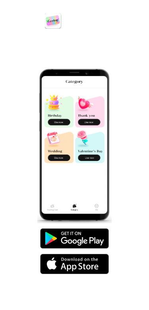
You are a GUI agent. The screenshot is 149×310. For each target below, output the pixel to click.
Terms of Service (96, 305)
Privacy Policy (50, 305)
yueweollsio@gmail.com (78, 284)
